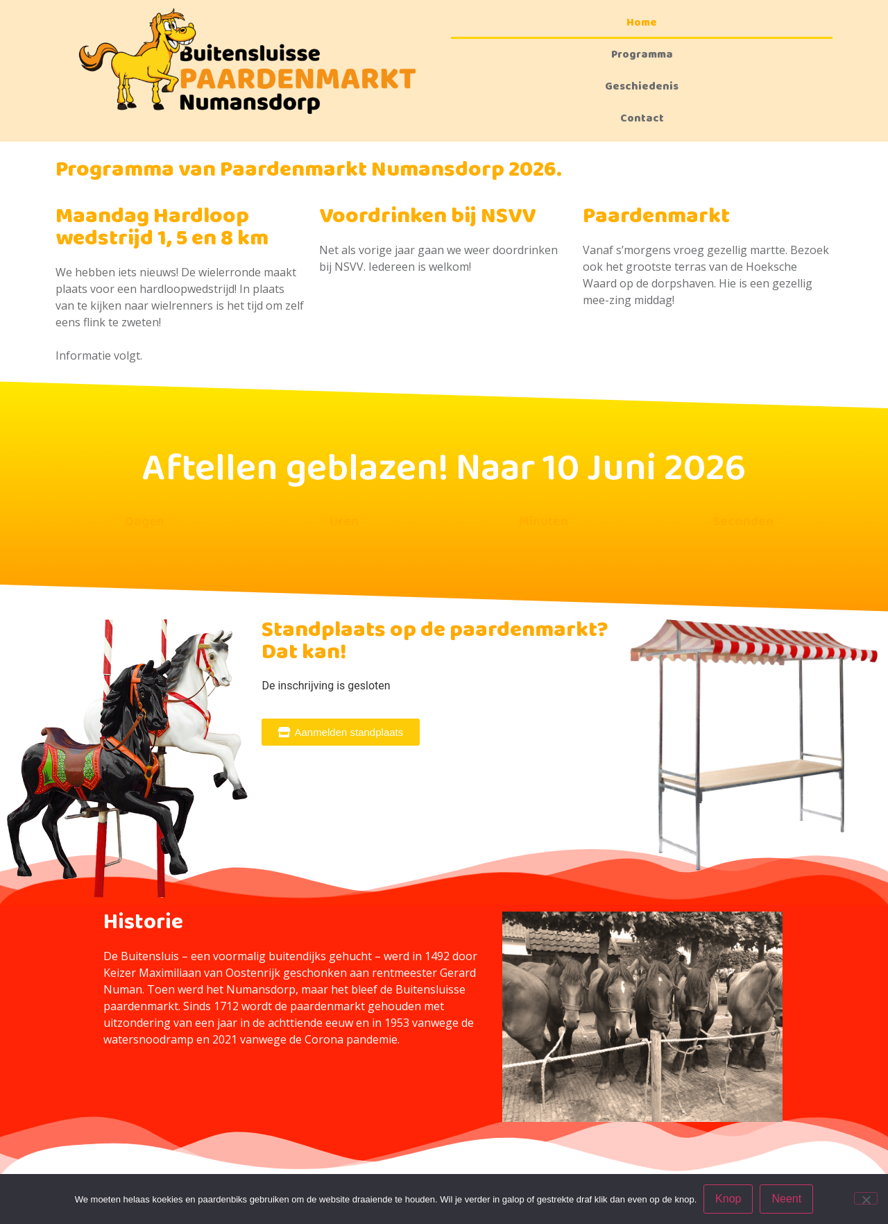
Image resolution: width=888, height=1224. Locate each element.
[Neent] (866, 1198)
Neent (787, 1199)
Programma (642, 54)
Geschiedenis (641, 86)
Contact (642, 118)
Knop (728, 1199)
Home (641, 22)
